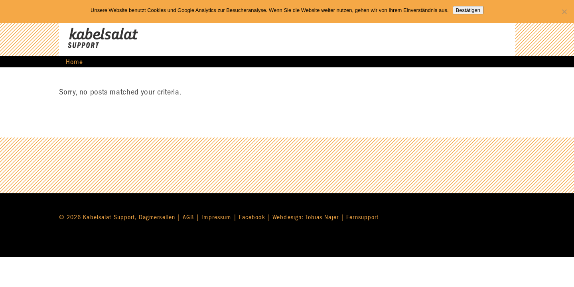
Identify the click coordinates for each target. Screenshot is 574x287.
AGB (188, 217)
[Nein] (564, 12)
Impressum (216, 217)
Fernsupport (362, 217)
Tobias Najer (321, 217)
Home (74, 62)
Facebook (252, 217)
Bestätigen (468, 10)
